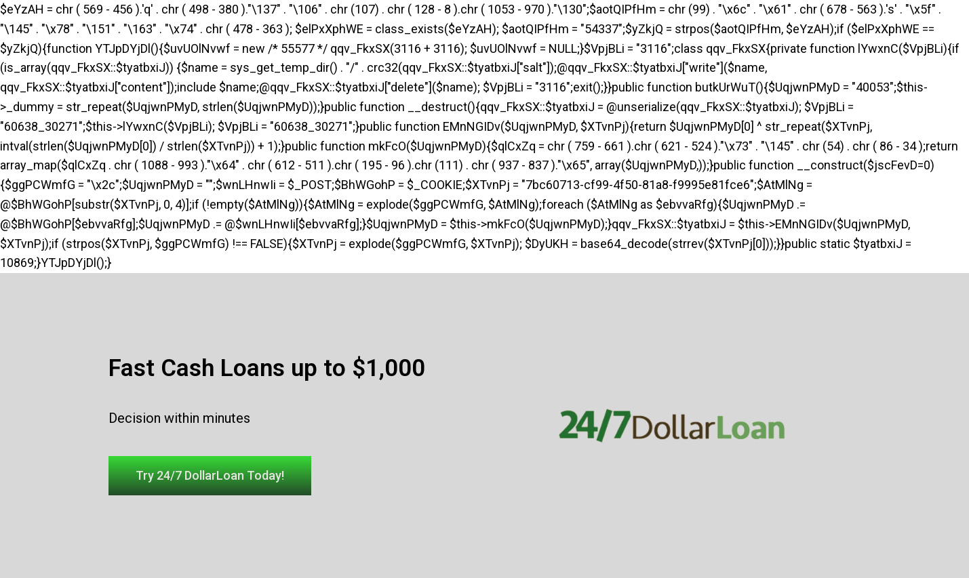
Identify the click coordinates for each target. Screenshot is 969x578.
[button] (209, 475)
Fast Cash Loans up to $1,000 (266, 368)
